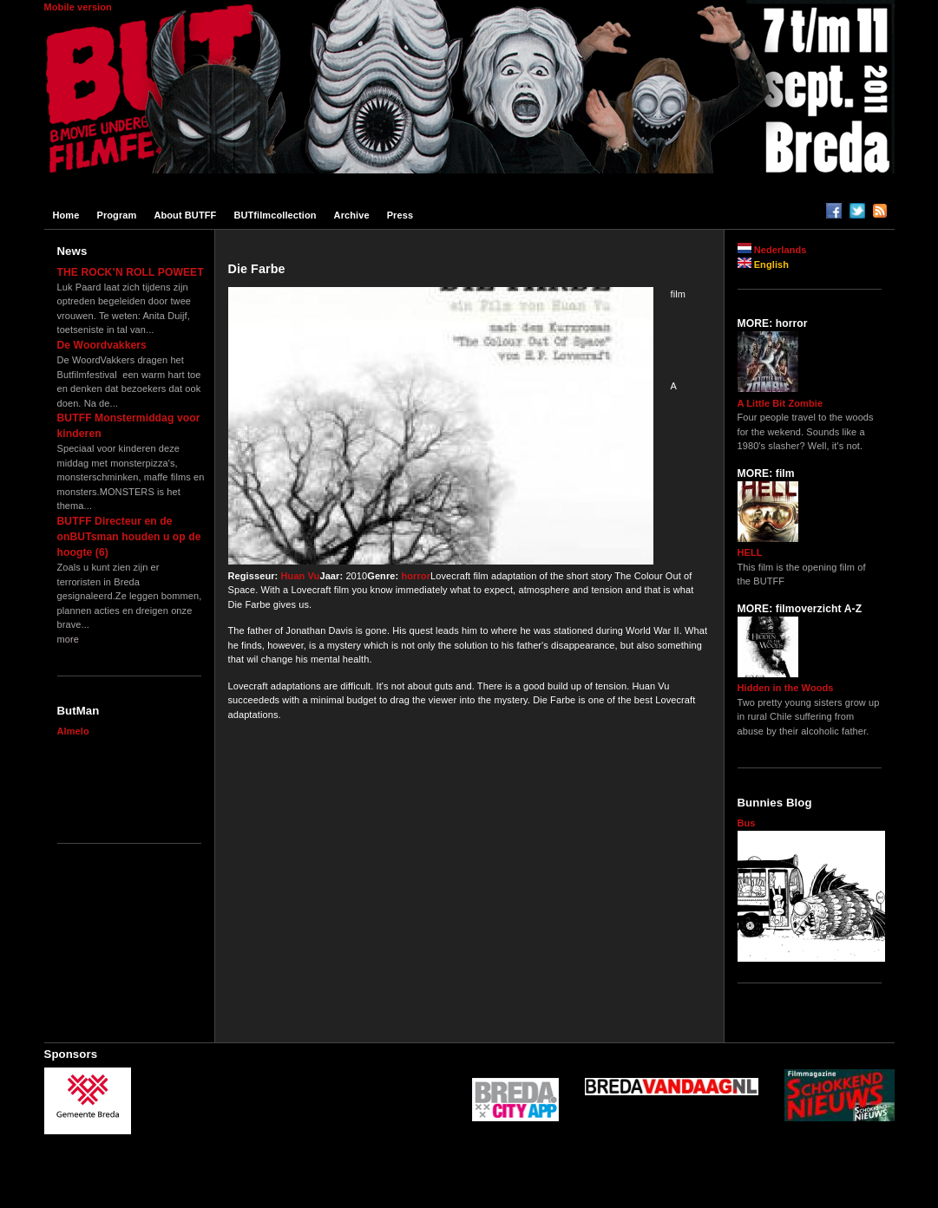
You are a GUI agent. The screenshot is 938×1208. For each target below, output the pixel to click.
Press (400, 215)
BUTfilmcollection (274, 215)
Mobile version (78, 7)
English (764, 264)
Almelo (73, 731)
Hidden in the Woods (786, 687)
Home (66, 215)
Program (116, 215)
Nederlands (772, 250)
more (68, 639)
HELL (750, 552)
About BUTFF (185, 215)
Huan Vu (300, 576)
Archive (352, 215)
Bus (747, 823)
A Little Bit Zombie (780, 403)
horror (415, 576)
